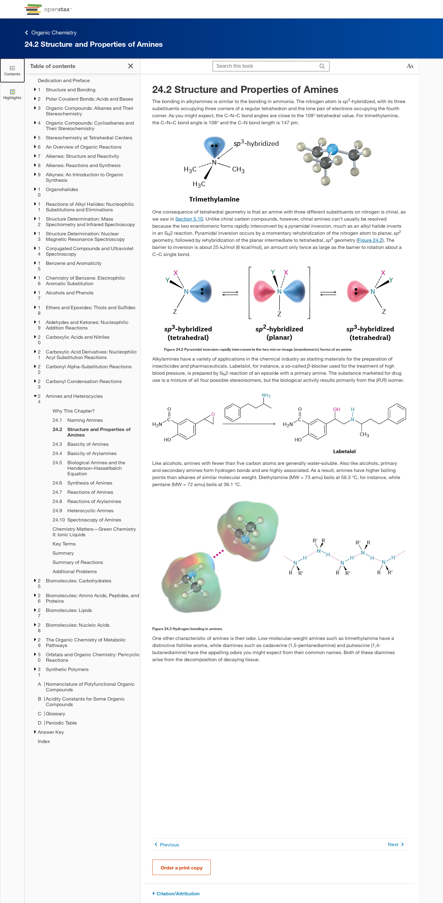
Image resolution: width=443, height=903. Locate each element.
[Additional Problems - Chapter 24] (92, 571)
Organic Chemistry (51, 32)
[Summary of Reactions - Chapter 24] (92, 562)
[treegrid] (82, 411)
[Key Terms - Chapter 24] (92, 543)
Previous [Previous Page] (165, 844)
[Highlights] (12, 94)
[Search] (322, 66)
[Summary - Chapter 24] (92, 553)
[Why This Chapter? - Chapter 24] (92, 411)
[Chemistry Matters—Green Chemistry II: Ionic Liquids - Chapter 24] (92, 531)
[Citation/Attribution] (279, 893)
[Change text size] (410, 66)
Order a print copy (181, 867)
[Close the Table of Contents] (12, 70)
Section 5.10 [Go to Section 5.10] (189, 219)
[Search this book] (264, 66)
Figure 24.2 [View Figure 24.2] (370, 240)
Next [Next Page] (397, 844)
